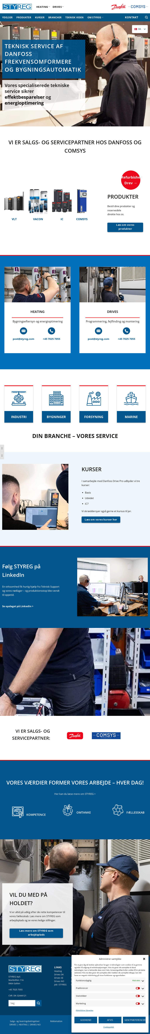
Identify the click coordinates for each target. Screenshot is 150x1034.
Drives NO (59, 981)
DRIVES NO (35, 1024)
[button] (144, 958)
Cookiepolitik (108, 1027)
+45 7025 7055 (51, 339)
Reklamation (56, 1021)
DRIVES (58, 6)
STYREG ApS (14, 976)
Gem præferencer (135, 1019)
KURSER (40, 17)
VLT (14, 219)
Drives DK (59, 974)
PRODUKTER (23, 17)
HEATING (43, 6)
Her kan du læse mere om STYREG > (75, 794)
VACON (38, 219)
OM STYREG (95, 17)
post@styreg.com (23, 339)
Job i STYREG (60, 984)
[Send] (38, 1003)
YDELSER (7, 17)
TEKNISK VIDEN (74, 17)
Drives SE (58, 977)
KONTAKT (131, 17)
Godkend (85, 1019)
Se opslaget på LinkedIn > (17, 606)
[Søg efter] (146, 17)
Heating (58, 971)
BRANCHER (55, 17)
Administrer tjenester (84, 1010)
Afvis (110, 1019)
